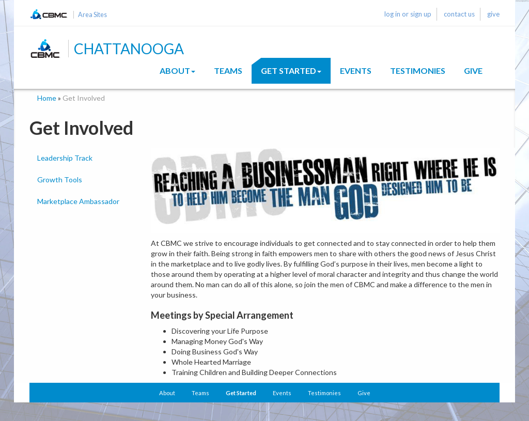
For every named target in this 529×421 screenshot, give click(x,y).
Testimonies (417, 70)
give (493, 14)
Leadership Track (64, 157)
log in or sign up (407, 14)
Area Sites (92, 15)
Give (473, 70)
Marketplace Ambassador (78, 201)
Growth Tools (59, 179)
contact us (459, 14)
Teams (228, 70)
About (177, 70)
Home (46, 97)
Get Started (291, 70)
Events (355, 70)
